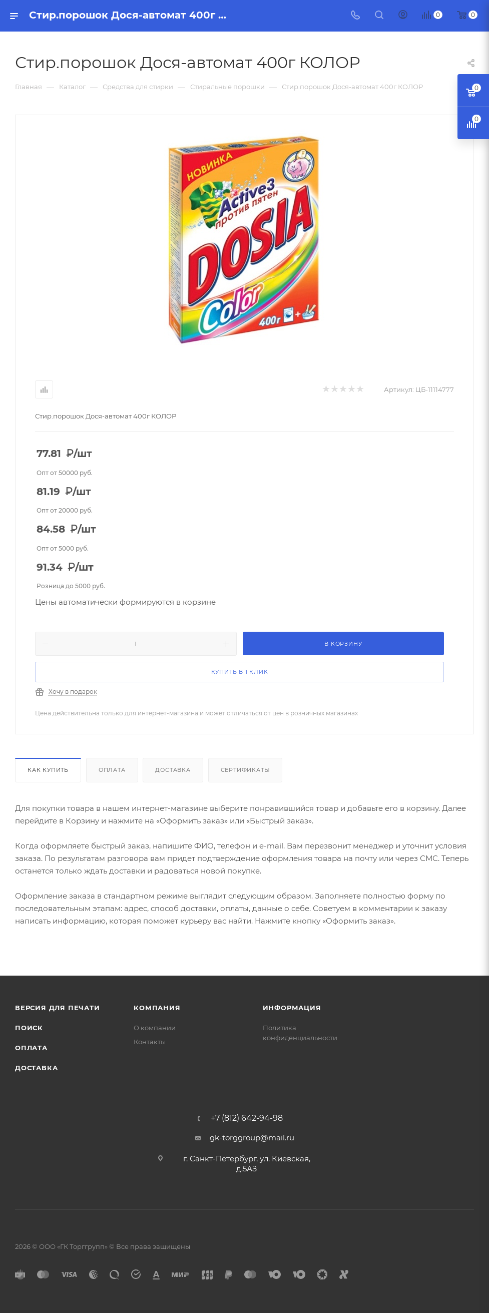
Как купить (48, 769)
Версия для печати (57, 1008)
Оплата (112, 769)
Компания (157, 1008)
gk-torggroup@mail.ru (252, 1137)
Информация (292, 1008)
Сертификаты (245, 769)
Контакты (150, 1042)
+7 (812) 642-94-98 (247, 1118)
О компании (155, 1028)
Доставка (172, 769)
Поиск (29, 1028)
